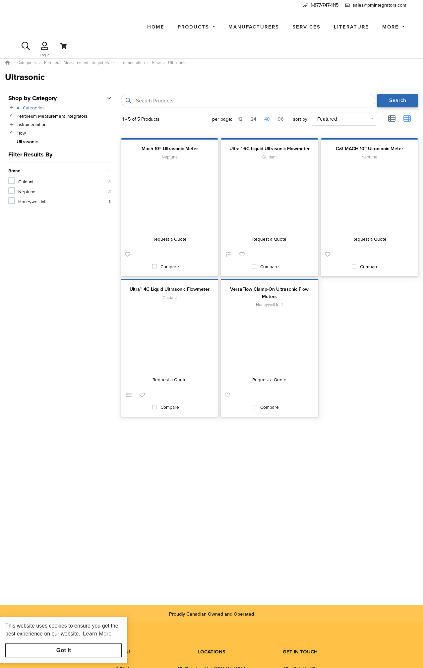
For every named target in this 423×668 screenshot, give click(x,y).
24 (253, 118)
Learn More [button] (97, 634)
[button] (196, 27)
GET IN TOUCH (300, 651)
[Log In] (44, 46)
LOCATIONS (211, 651)
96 (281, 118)
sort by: (300, 118)
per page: (222, 118)
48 (267, 118)
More (391, 26)
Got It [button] (63, 650)
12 (240, 118)
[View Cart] (63, 46)
